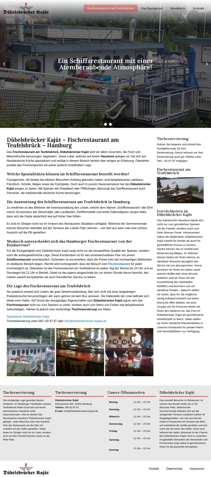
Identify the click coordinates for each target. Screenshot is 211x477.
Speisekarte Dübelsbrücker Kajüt (28, 316)
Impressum (197, 468)
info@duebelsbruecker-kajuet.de (85, 321)
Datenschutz (174, 468)
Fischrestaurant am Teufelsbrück (110, 8)
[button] (100, 124)
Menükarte (178, 8)
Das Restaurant (152, 8)
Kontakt (198, 8)
